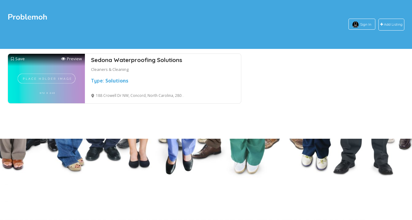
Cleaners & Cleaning (110, 69)
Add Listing (391, 24)
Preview (71, 59)
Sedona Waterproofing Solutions (136, 60)
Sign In (365, 24)
